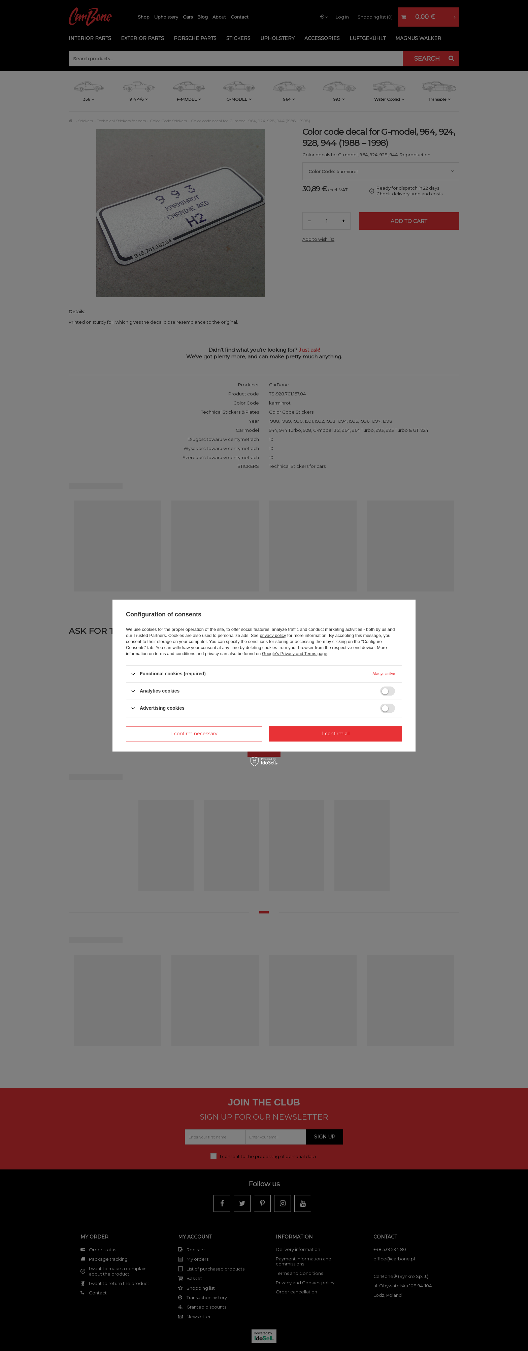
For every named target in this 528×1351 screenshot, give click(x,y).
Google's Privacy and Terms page (294, 653)
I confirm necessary (194, 734)
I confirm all (336, 734)
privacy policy (273, 635)
